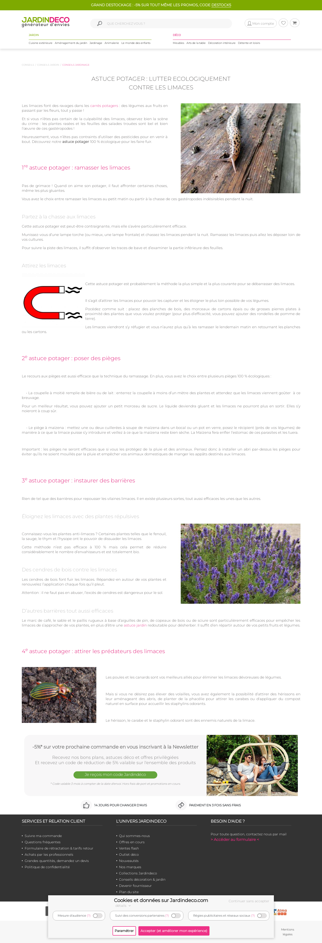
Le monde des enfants (135, 43)
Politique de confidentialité (47, 867)
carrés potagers (104, 105)
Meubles (178, 43)
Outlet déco (129, 854)
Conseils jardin (48, 64)
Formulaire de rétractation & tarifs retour (59, 848)
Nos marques (130, 867)
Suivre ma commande (43, 836)
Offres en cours (132, 842)
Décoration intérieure (222, 43)
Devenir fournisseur (135, 886)
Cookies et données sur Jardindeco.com (161, 900)
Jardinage (96, 43)
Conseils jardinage (76, 64)
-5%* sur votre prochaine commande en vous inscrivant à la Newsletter (115, 747)
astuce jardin (135, 625)
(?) (88, 915)
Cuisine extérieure (40, 43)
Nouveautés (129, 861)
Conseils (28, 64)
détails (123, 905)
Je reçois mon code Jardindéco (115, 774)
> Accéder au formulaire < (235, 839)
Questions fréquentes (43, 842)
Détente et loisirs (249, 43)
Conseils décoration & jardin (142, 879)
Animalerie (112, 43)
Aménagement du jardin (71, 43)
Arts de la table (196, 43)
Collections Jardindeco (138, 873)
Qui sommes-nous (134, 836)
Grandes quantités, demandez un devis (57, 861)
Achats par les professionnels (49, 854)
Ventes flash (129, 848)
